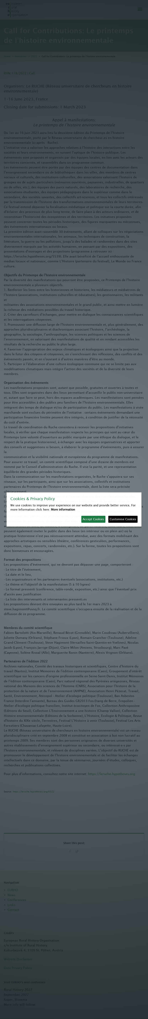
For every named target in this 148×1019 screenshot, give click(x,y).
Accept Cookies (93, 519)
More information (63, 509)
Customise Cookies (123, 519)
